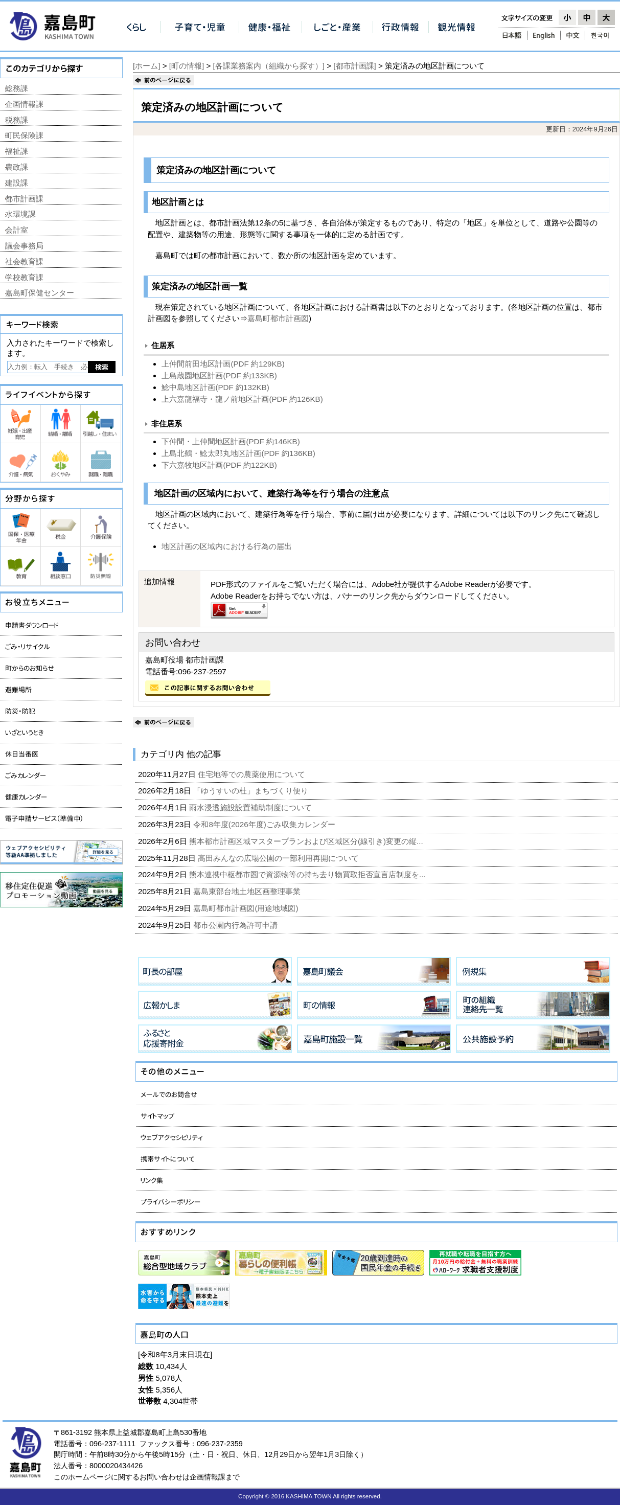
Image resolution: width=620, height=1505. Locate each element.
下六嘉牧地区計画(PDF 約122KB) (219, 465)
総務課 (16, 88)
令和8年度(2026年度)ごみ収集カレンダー (265, 824)
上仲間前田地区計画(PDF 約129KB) (223, 363)
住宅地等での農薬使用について (252, 774)
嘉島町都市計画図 (278, 318)
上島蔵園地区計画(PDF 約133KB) (219, 375)
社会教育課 (24, 261)
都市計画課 (24, 198)
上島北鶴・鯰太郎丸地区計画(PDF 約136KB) (238, 453)
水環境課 (20, 214)
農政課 (16, 167)
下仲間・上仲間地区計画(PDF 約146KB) (231, 441)
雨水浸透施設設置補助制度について (251, 807)
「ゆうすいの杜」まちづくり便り (251, 790)
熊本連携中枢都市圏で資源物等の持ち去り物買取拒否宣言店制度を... (308, 874)
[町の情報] (186, 65)
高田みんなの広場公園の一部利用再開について (279, 858)
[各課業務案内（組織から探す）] (269, 65)
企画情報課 (24, 104)
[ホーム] (146, 65)
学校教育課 (24, 277)
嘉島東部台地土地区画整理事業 (248, 891)
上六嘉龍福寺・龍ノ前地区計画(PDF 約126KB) (242, 399)
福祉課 (16, 151)
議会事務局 (24, 245)
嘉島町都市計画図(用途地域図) (246, 908)
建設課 (16, 182)
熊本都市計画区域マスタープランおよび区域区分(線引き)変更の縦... (307, 841)
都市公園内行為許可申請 (236, 925)
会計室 (16, 229)
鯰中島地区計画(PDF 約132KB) (215, 387)
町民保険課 (24, 135)
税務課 (16, 120)
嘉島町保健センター (39, 292)
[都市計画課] (354, 65)
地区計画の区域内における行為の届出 (227, 546)
